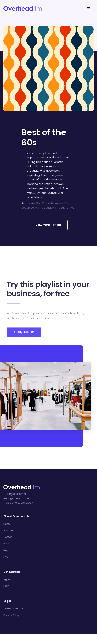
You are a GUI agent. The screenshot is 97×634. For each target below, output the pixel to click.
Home (7, 523)
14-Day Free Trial (24, 334)
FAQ (5, 556)
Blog (5, 550)
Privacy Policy (11, 615)
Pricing (7, 543)
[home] (22, 8)
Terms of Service (13, 608)
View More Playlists (49, 225)
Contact (8, 537)
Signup (7, 579)
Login (6, 586)
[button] (88, 8)
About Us (8, 530)
